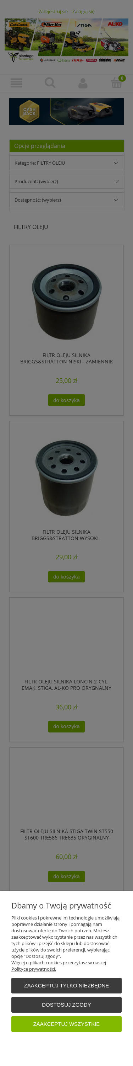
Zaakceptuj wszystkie (66, 1024)
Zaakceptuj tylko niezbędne (66, 985)
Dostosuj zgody (66, 1005)
